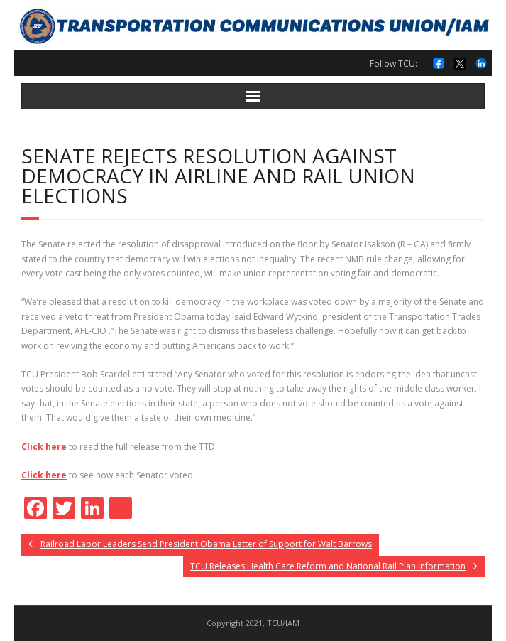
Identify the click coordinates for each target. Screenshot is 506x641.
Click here (44, 447)
